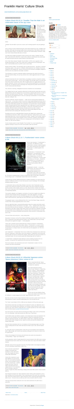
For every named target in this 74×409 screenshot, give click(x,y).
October (53, 84)
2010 (51, 116)
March (52, 105)
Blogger (42, 405)
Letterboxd (52, 53)
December (53, 80)
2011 (51, 114)
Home (26, 392)
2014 (51, 79)
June (52, 91)
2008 (51, 119)
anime (10, 387)
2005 (51, 124)
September (53, 86)
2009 (51, 117)
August (52, 87)
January (53, 108)
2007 (51, 121)
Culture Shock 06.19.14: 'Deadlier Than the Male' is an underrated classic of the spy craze (25, 21)
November (53, 82)
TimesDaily (52, 59)
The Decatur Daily (53, 58)
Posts (51, 45)
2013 (51, 110)
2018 (51, 74)
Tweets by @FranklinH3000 (54, 19)
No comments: (20, 128)
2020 (51, 72)
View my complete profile (54, 39)
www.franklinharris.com (11, 12)
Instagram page (53, 62)
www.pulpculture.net (25, 12)
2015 (51, 77)
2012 (51, 112)
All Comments (53, 47)
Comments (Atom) (14, 394)
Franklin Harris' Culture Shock (24, 6)
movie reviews (21, 249)
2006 (51, 123)
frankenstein (16, 249)
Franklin (59, 24)
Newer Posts (8, 392)
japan (17, 387)
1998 (51, 126)
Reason (51, 55)
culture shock (11, 249)
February (53, 106)
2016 (51, 75)
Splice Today (52, 56)
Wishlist (51, 61)
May (52, 101)
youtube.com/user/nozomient (22, 309)
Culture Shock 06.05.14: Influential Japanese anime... (58, 99)
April (52, 103)
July (52, 89)
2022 (51, 70)
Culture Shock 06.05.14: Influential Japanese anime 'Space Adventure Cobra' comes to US (24, 258)
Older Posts (43, 392)
